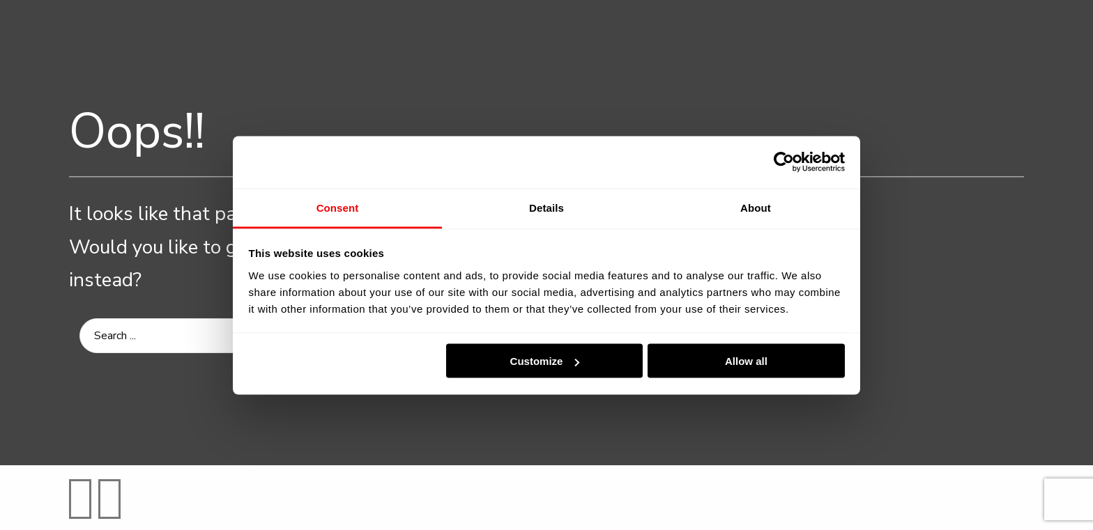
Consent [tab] (337, 207)
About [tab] (755, 207)
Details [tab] (546, 207)
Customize (545, 361)
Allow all (746, 361)
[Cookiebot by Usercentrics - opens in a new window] (784, 162)
